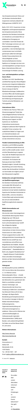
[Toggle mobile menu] (25, 5)
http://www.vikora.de (8, 334)
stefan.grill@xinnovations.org (15, 354)
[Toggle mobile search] (22, 5)
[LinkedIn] (5, 376)
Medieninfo (12, 358)
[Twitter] (3, 376)
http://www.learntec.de (9, 336)
